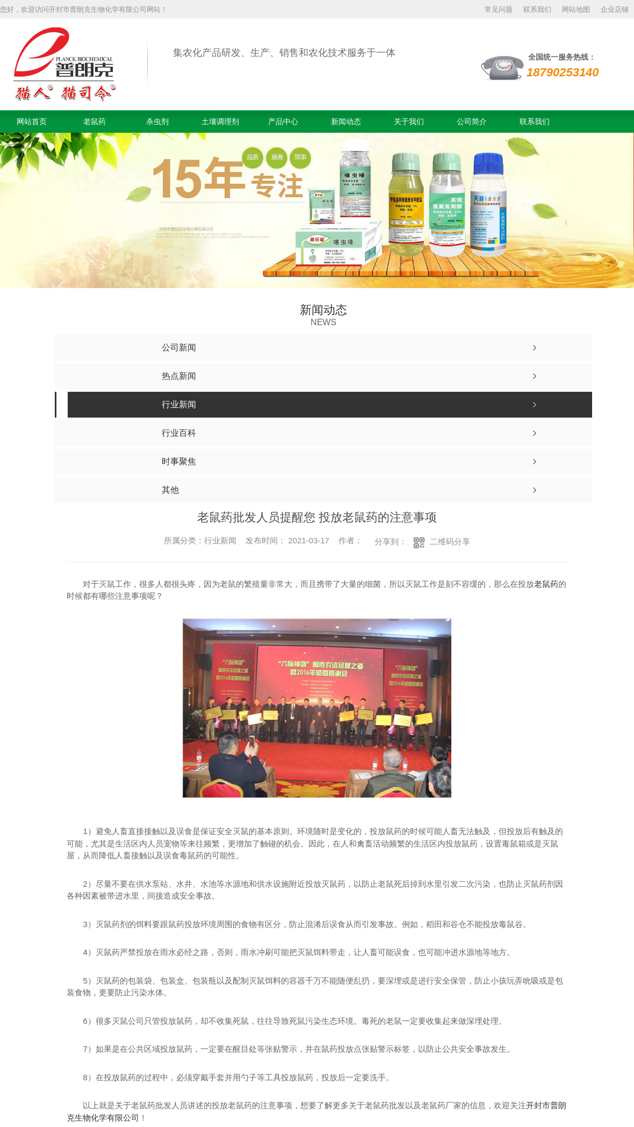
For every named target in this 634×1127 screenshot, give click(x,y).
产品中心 (283, 121)
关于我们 (409, 121)
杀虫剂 (157, 121)
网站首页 (32, 121)
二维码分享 (450, 541)
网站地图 (576, 9)
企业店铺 (615, 9)
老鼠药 (94, 121)
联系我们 (537, 9)
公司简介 (472, 121)
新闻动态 (346, 121)
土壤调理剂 (220, 121)
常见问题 (499, 9)
